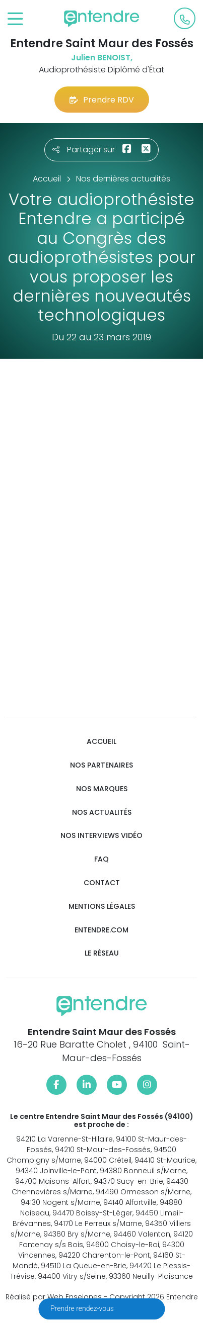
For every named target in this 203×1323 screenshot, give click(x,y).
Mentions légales (102, 906)
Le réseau (102, 953)
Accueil (101, 741)
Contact (102, 883)
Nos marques (101, 789)
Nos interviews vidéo (101, 835)
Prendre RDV (102, 100)
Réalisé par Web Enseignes (54, 1297)
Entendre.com (101, 930)
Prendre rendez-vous (82, 1308)
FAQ (101, 859)
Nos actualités (101, 812)
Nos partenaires (101, 765)
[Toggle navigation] (15, 19)
